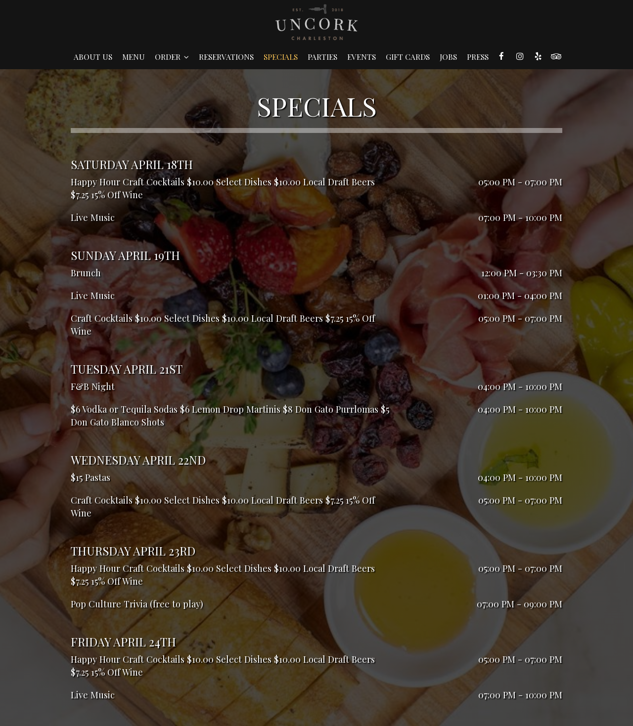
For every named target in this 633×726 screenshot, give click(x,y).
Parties (322, 57)
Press (478, 57)
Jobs (448, 57)
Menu (133, 57)
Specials (281, 57)
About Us (93, 57)
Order (172, 57)
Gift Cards (408, 57)
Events (361, 57)
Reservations (226, 57)
